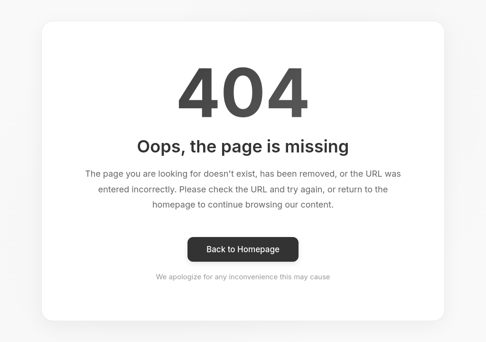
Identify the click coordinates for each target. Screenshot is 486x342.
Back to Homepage (243, 249)
